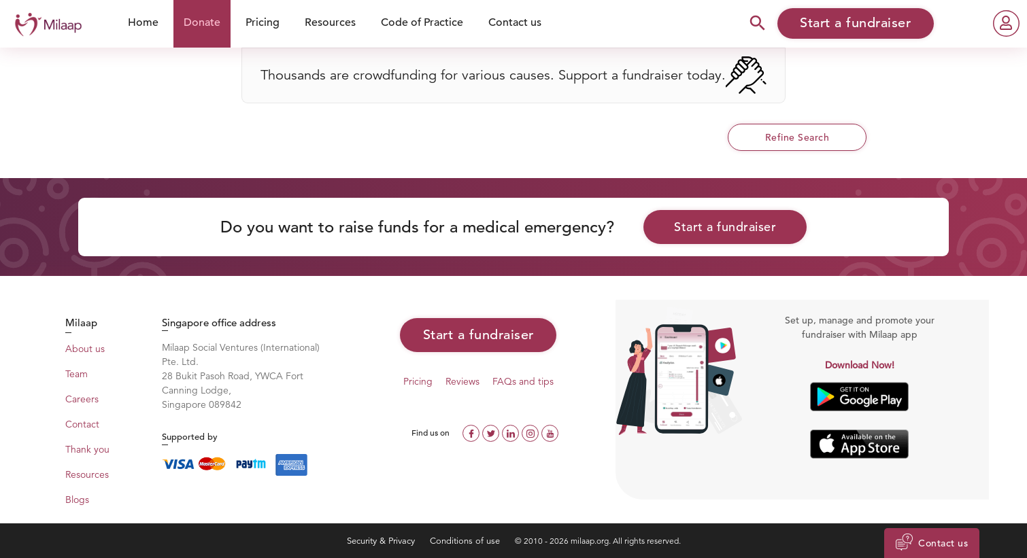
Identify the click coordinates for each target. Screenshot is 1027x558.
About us (85, 349)
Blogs (77, 499)
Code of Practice (422, 22)
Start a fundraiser (725, 226)
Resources (330, 22)
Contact (82, 424)
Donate (202, 22)
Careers (82, 399)
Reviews (462, 381)
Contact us (514, 22)
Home (143, 22)
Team (76, 374)
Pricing (263, 22)
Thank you (87, 449)
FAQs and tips (523, 381)
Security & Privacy (382, 540)
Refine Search (797, 137)
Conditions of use (466, 540)
